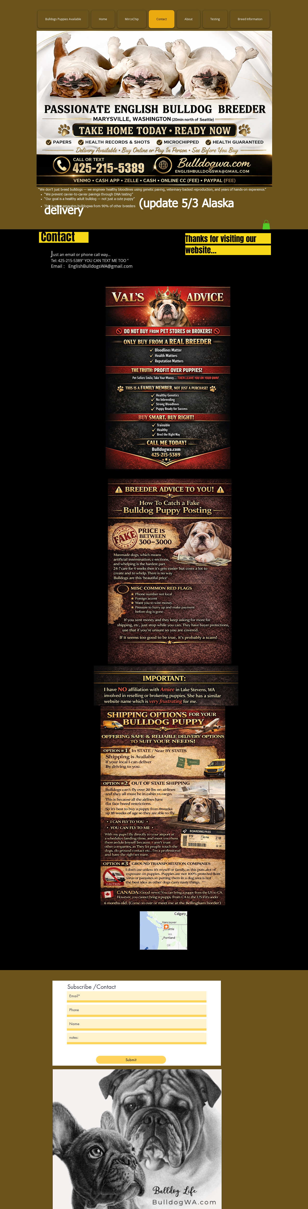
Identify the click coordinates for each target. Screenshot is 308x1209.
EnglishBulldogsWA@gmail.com (100, 266)
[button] (266, 224)
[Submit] (131, 1060)
